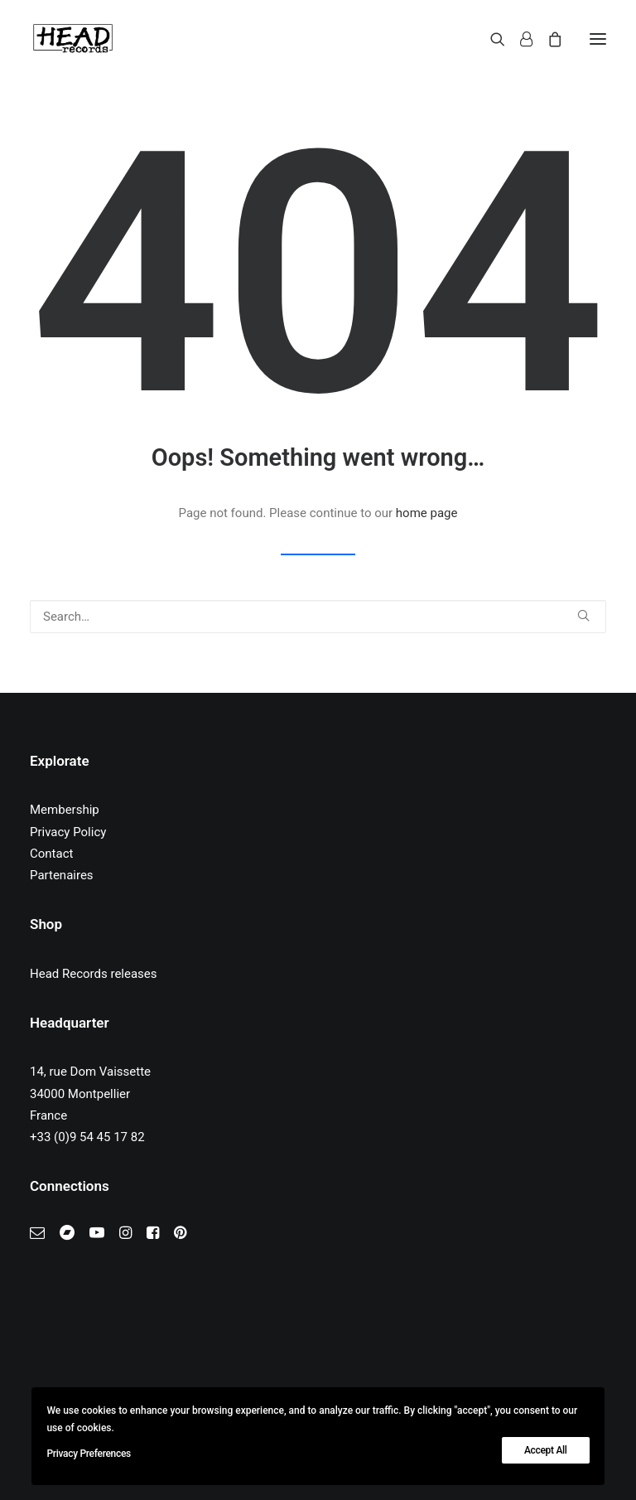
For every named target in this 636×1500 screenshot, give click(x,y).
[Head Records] (73, 39)
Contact (51, 853)
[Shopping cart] (547, 38)
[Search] (490, 38)
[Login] (518, 38)
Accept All (545, 1450)
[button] (598, 39)
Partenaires (62, 875)
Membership (64, 809)
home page (427, 513)
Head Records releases (93, 973)
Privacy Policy (68, 832)
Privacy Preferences (88, 1453)
